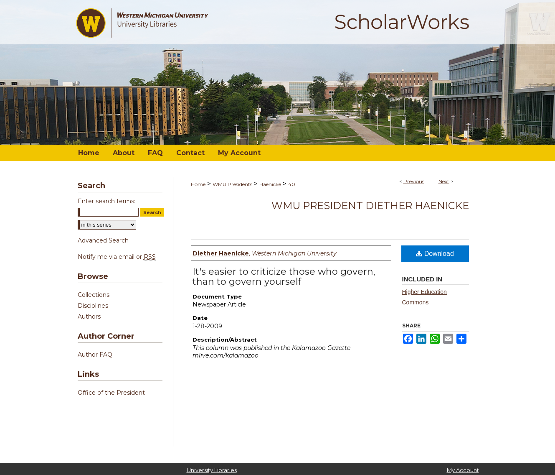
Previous (413, 181)
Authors (89, 316)
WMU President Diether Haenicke (370, 205)
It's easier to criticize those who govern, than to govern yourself (284, 276)
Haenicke (270, 184)
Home (198, 184)
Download (435, 253)
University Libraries (212, 470)
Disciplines (93, 305)
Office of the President (111, 392)
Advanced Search (103, 240)
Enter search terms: (106, 201)
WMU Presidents (232, 184)
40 (291, 184)
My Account (463, 470)
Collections (93, 295)
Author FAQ (95, 354)
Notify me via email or (117, 256)
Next (443, 181)
